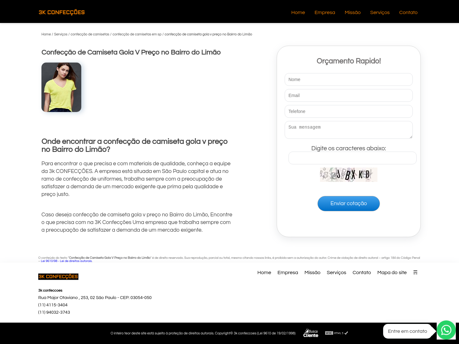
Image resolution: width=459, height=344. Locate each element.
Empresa (325, 12)
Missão (353, 12)
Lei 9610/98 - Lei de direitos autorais (66, 261)
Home (298, 12)
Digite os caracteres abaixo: (352, 153)
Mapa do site (392, 272)
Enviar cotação (349, 205)
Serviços (380, 12)
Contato (408, 12)
